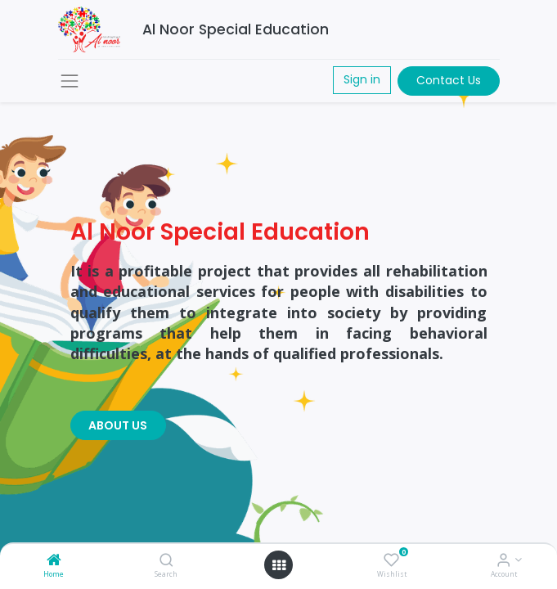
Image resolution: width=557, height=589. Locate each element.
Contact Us (448, 80)
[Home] (54, 561)
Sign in (362, 79)
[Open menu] (278, 565)
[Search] (166, 561)
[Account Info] (503, 561)
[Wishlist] (391, 561)
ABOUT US (117, 425)
